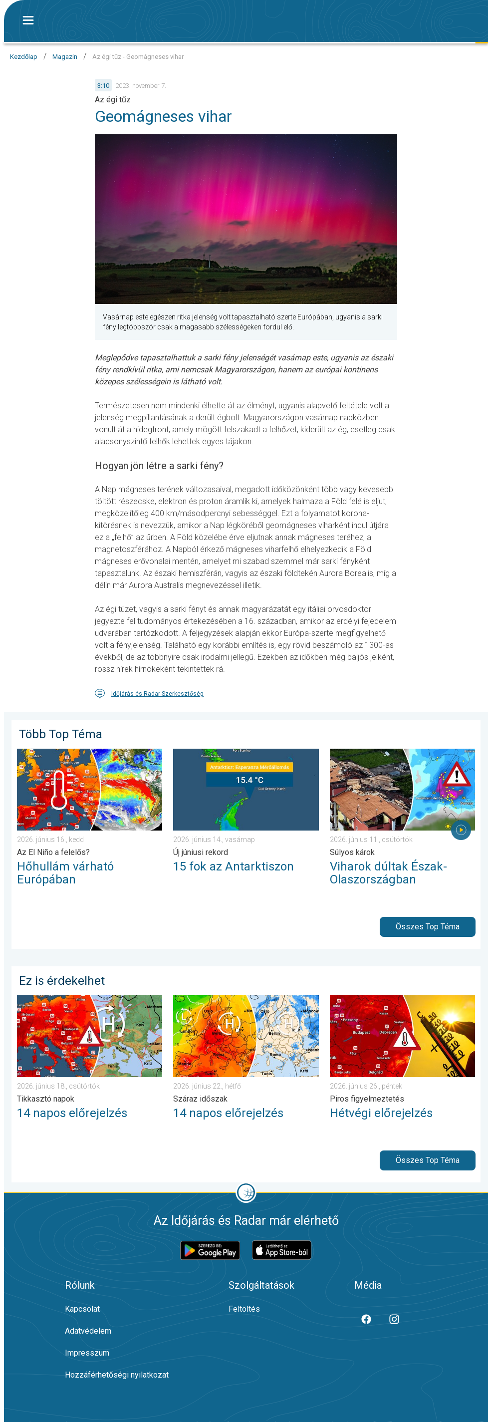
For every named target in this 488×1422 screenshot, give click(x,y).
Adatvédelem (88, 1331)
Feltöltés (244, 1309)
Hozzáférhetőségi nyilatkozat (117, 1375)
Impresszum (87, 1353)
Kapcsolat (82, 1309)
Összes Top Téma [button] (428, 926)
